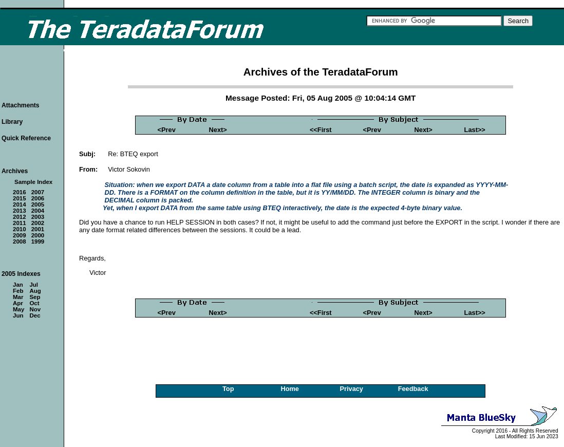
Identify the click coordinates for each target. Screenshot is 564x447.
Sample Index (33, 182)
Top (228, 389)
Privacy (351, 389)
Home (289, 389)
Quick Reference (26, 138)
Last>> (474, 130)
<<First (321, 130)
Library (12, 121)
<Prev (167, 130)
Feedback (413, 389)
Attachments (21, 105)
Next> (218, 130)
